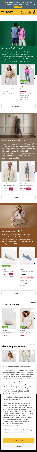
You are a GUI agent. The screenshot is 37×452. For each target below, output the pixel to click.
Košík (34, 12)
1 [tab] (17, 19)
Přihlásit (29, 12)
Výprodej (32, 345)
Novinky (33, 302)
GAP (3, 87)
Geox (4, 270)
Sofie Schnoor (6, 184)
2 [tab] (20, 19)
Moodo (4, 330)
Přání (26, 12)
